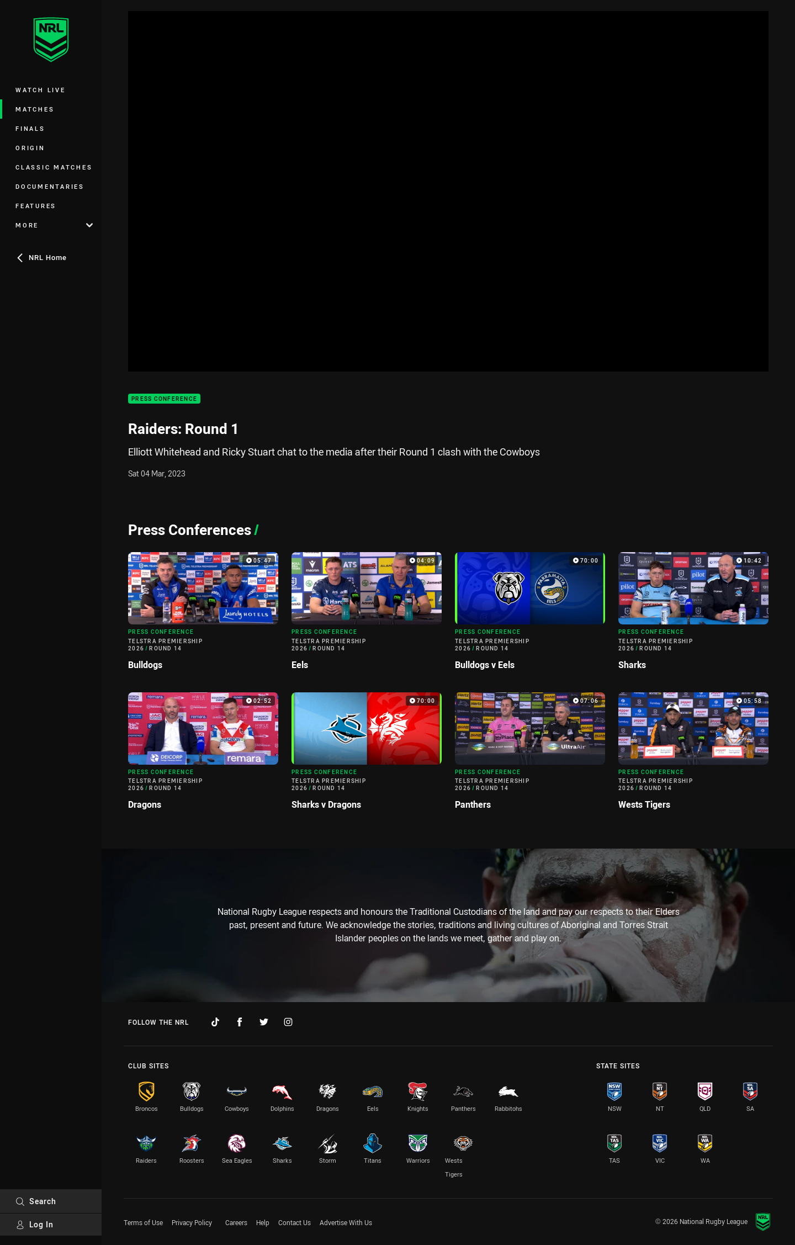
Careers (236, 1222)
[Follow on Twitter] (263, 1022)
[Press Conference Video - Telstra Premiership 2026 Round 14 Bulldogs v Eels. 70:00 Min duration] (530, 615)
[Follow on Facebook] (239, 1022)
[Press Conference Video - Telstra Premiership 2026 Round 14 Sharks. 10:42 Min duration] (693, 615)
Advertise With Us (346, 1222)
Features (35, 206)
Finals (30, 128)
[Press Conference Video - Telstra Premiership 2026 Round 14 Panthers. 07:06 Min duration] (530, 755)
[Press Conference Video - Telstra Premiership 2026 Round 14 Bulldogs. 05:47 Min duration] (203, 615)
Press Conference (164, 398)
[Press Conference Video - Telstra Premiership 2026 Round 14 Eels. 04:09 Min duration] (367, 615)
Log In (34, 1224)
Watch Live (40, 90)
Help (262, 1222)
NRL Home (41, 257)
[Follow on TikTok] (215, 1022)
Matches (34, 109)
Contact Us (294, 1222)
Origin (30, 148)
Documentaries (49, 186)
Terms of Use (143, 1222)
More (54, 225)
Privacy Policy (192, 1222)
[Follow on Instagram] (288, 1022)
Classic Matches (53, 167)
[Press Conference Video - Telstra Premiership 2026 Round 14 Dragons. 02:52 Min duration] (203, 755)
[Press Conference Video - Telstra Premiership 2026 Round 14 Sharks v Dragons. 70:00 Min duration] (367, 755)
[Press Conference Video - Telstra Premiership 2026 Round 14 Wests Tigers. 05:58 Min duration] (693, 755)
